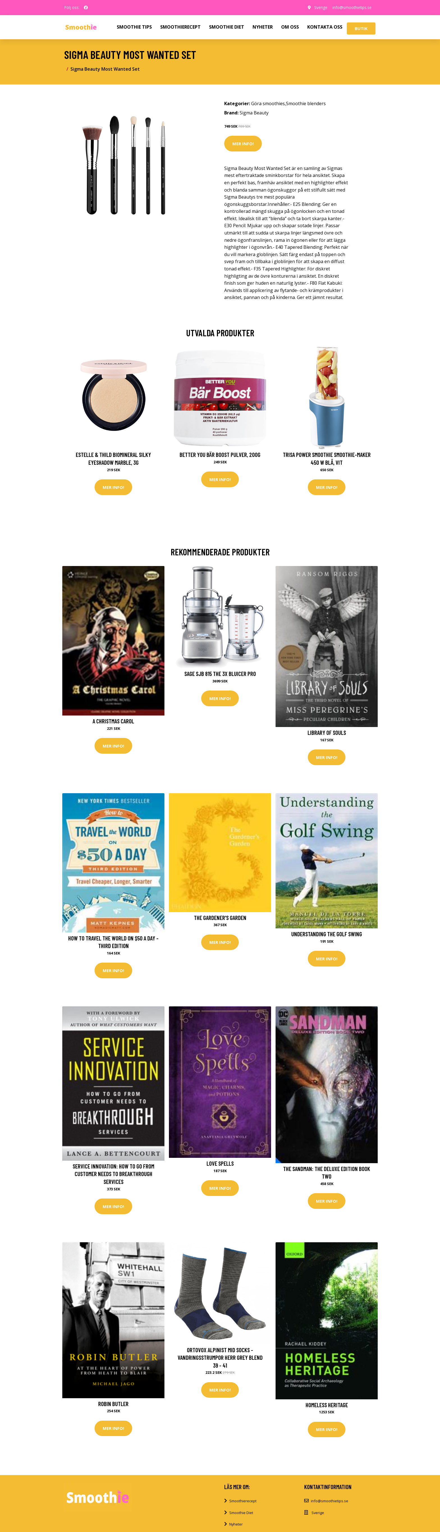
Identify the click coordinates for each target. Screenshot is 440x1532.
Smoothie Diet (241, 1512)
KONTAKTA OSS (324, 27)
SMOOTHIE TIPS (134, 27)
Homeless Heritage (327, 1404)
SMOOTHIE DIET (226, 27)
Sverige (319, 7)
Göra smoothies (268, 103)
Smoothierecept (242, 1500)
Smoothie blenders (306, 103)
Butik (361, 28)
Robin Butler (113, 1403)
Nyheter (236, 1524)
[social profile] (86, 7)
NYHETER (263, 27)
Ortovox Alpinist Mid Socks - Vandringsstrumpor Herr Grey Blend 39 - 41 (220, 1357)
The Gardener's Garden (220, 917)
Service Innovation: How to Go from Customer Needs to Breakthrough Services (113, 1174)
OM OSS (290, 27)
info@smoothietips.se (351, 7)
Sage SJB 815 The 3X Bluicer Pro (220, 673)
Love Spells (220, 1163)
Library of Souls (327, 732)
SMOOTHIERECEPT (180, 27)
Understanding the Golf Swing (326, 933)
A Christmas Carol (113, 720)
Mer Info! (243, 143)
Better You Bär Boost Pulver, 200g (220, 454)
